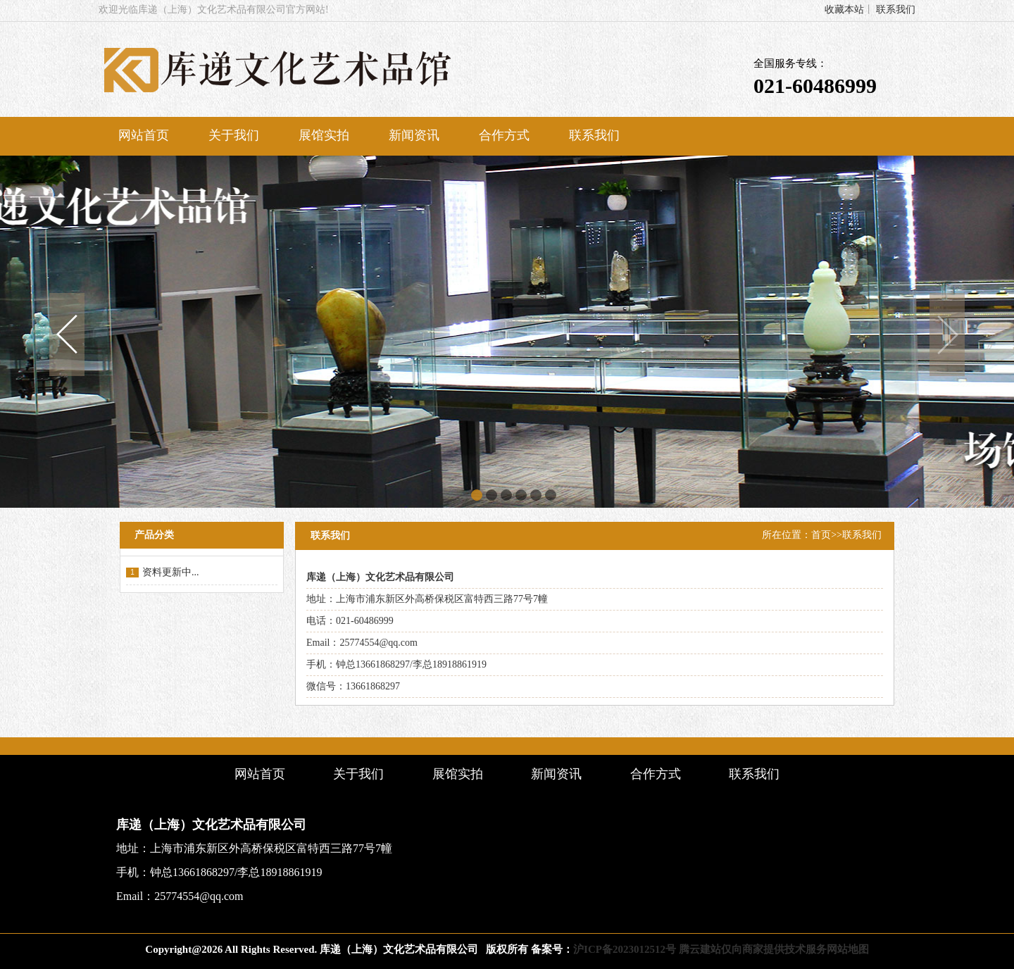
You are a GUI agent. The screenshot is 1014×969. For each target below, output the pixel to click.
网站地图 (848, 949)
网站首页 (143, 135)
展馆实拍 (324, 135)
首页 (821, 535)
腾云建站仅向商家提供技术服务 (753, 949)
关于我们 (233, 135)
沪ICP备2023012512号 (624, 949)
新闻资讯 (414, 135)
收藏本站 (844, 9)
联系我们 (895, 9)
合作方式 (504, 135)
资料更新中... (170, 572)
